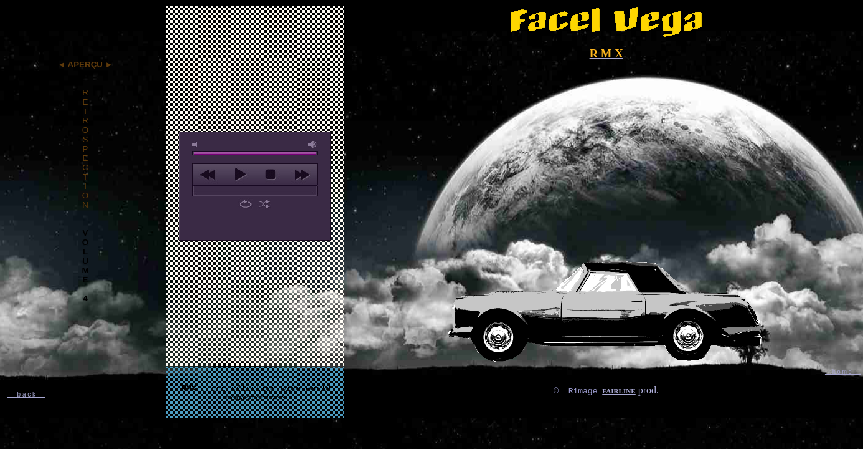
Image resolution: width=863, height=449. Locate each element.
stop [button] (270, 174)
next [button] (301, 174)
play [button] (239, 174)
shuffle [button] (264, 204)
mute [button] (197, 144)
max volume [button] (313, 144)
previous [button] (208, 174)
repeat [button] (245, 204)
